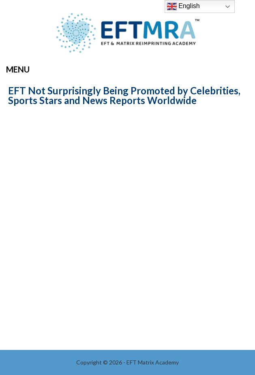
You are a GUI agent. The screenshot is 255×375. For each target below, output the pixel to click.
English (183, 6)
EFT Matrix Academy (128, 35)
